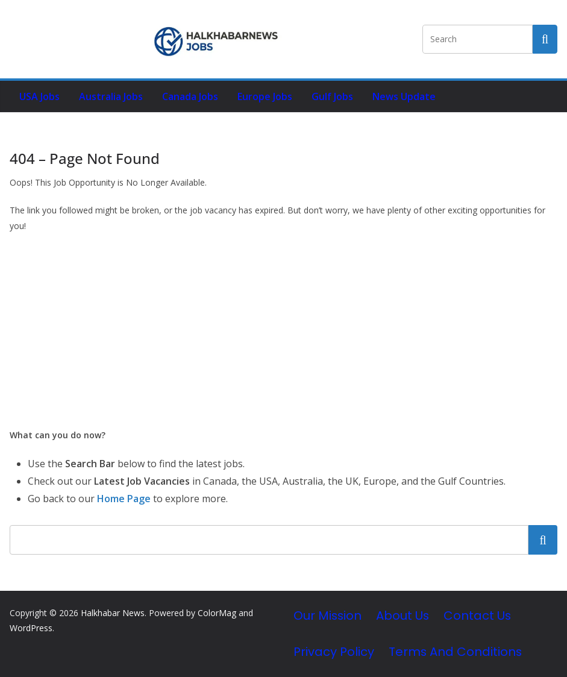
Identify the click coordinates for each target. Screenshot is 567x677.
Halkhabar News (113, 613)
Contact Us (477, 615)
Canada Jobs (190, 96)
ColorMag (217, 613)
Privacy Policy (333, 651)
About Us (402, 615)
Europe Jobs (264, 96)
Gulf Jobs (332, 96)
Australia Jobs (111, 96)
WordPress (31, 628)
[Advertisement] (283, 330)
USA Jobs (39, 96)
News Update (404, 96)
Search (542, 539)
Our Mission (327, 615)
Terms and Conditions (455, 651)
